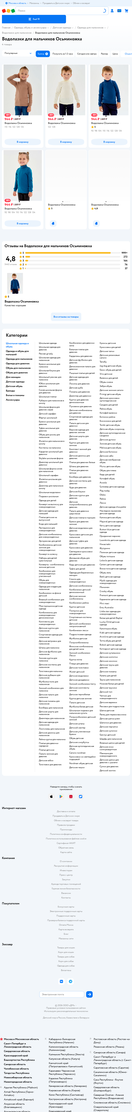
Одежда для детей (47, 500)
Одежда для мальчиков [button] (19, 359)
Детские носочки (108, 661)
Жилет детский (77, 672)
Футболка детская (78, 638)
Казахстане (71, 1017)
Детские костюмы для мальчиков (50, 666)
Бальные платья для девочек (78, 350)
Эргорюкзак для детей (50, 541)
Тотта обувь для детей (110, 641)
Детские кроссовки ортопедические (109, 399)
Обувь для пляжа (108, 470)
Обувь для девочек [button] (17, 372)
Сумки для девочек (109, 766)
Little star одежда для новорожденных (110, 612)
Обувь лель (105, 572)
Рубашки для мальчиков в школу (51, 402)
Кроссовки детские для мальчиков (81, 535)
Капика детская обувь (110, 517)
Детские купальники (110, 653)
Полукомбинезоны (79, 642)
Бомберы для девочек (80, 477)
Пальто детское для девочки (79, 424)
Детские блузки (77, 491)
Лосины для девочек (79, 383)
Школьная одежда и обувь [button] (17, 345)
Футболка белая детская (81, 706)
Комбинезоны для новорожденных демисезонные (48, 615)
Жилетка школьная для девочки (50, 480)
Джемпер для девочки (80, 396)
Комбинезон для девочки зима (81, 344)
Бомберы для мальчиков (51, 708)
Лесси (103, 503)
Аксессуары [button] (13, 399)
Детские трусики (108, 688)
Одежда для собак (66, 965)
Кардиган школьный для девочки (51, 453)
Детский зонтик (108, 770)
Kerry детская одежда (110, 525)
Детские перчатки (109, 726)
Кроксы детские (108, 343)
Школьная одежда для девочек (49, 348)
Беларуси (84, 1017)
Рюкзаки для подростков (112, 706)
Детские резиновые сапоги (110, 356)
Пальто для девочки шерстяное (79, 512)
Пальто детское (77, 702)
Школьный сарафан (48, 475)
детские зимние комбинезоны (77, 597)
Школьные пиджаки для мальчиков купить (81, 711)
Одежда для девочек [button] (18, 363)
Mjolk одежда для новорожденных (108, 582)
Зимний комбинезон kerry (82, 684)
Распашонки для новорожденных (47, 529)
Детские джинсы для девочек (79, 457)
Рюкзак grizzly (46, 353)
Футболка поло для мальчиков (48, 683)
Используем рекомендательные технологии (66, 1011)
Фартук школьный (48, 418)
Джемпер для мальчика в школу (51, 487)
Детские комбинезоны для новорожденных (50, 535)
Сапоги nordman (77, 753)
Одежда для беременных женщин (81, 574)
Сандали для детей (109, 405)
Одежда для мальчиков (90, 27)
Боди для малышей (48, 524)
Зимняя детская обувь (110, 443)
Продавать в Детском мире (66, 816)
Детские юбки (46, 760)
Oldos (103, 495)
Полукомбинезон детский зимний (82, 718)
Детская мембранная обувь (110, 461)
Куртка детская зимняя (80, 698)
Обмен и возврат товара (66, 820)
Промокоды (66, 829)
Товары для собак (66, 956)
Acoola (103, 482)
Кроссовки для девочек (81, 547)
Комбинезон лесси (78, 630)
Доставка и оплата (66, 811)
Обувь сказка (106, 382)
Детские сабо (106, 456)
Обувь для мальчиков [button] (18, 368)
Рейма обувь (106, 409)
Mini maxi (104, 603)
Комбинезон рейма (79, 603)
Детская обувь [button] (14, 386)
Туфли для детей (77, 569)
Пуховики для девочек (80, 406)
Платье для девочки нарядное (48, 744)
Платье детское (46, 750)
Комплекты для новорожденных (47, 623)
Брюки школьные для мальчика (49, 365)
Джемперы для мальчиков (52, 718)
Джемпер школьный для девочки (51, 463)
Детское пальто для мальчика (48, 696)
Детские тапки (107, 351)
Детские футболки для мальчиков (50, 653)
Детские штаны (77, 723)
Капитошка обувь (108, 628)
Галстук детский (108, 735)
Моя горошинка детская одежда (51, 607)
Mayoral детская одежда (111, 521)
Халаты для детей (108, 675)
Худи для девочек (77, 487)
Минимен (104, 587)
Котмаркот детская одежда (113, 649)
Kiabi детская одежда (110, 632)
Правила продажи (66, 825)
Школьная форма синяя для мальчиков (50, 470)
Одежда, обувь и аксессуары (30, 27)
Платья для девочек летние (78, 471)
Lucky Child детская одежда (109, 623)
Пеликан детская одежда (112, 552)
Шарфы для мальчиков (111, 739)
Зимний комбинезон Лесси (79, 654)
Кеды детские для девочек (82, 564)
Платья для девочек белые (82, 462)
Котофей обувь (107, 478)
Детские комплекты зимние (79, 689)
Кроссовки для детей (110, 347)
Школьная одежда (48, 343)
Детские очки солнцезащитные (108, 748)
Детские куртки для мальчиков (49, 629)
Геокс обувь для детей (110, 370)
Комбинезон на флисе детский (50, 594)
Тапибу (103, 362)
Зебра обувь (106, 386)
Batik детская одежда (110, 576)
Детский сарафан (47, 413)
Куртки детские (77, 607)
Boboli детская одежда (111, 645)
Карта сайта (66, 852)
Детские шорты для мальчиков (48, 713)
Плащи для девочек (78, 663)
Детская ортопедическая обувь (81, 747)
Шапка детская (107, 710)
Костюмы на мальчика (50, 448)
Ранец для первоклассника (113, 714)
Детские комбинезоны (80, 586)
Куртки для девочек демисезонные (79, 401)
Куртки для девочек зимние (79, 444)
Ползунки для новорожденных (77, 612)
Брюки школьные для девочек (49, 423)
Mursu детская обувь (110, 466)
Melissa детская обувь (110, 448)
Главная (6, 27)
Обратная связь (66, 847)
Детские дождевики (79, 680)
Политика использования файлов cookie (66, 838)
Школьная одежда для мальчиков (49, 359)
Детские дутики (108, 439)
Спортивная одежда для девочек (81, 418)
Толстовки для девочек (50, 764)
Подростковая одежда (80, 634)
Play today (105, 491)
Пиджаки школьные (49, 496)
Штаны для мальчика (49, 648)
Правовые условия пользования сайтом (66, 1008)
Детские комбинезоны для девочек (80, 411)
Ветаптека (66, 970)
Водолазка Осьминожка (22, 301)
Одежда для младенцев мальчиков (50, 588)
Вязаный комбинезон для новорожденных (51, 601)
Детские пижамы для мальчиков (49, 702)
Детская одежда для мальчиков (48, 723)
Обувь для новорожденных (47, 581)
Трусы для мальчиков (110, 679)
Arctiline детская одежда (112, 636)
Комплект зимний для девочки (80, 450)
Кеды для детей (107, 474)
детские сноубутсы (79, 742)
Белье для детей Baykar (111, 618)
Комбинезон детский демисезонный (80, 591)
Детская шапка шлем (110, 718)
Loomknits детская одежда (113, 540)
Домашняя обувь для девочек (79, 559)
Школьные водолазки (49, 492)
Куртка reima (75, 659)
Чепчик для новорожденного (108, 697)
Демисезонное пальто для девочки (82, 367)
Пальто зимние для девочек (48, 755)
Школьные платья (47, 396)
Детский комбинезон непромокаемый (80, 625)
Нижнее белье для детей (112, 684)
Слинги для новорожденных (77, 580)
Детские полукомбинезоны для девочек (80, 504)
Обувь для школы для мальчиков (49, 436)
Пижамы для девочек (79, 392)
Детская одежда (62, 27)
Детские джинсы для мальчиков (49, 734)
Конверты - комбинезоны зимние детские (51, 565)
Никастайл (105, 544)
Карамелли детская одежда (113, 599)
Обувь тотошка (107, 556)
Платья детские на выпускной (48, 518)
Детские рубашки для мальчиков (49, 676)
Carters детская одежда (111, 564)
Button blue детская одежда (109, 530)
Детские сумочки (108, 731)
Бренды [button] (10, 390)
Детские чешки (77, 767)
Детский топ (106, 692)
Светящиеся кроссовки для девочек (80, 553)
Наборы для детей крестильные (48, 559)
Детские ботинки (108, 452)
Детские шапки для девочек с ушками (109, 761)
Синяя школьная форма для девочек (50, 391)
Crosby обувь (106, 591)
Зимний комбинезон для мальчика (51, 689)
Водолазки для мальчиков (17, 32)
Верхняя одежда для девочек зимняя (79, 431)
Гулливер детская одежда (112, 486)
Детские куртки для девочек (79, 496)
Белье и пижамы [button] (15, 395)
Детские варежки (108, 702)
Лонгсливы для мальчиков (52, 729)
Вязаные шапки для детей (112, 743)
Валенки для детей (109, 378)
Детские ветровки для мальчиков (50, 642)
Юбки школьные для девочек (49, 384)
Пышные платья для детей (82, 373)
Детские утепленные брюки (79, 733)
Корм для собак (66, 961)
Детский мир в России (54, 1017)
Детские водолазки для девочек (80, 529)
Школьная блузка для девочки (49, 372)
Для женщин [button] (13, 377)
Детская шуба (76, 388)
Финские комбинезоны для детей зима (81, 647)
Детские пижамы (108, 671)
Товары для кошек (66, 947)
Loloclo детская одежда (111, 560)
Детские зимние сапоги (111, 390)
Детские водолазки (79, 676)
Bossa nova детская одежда (113, 568)
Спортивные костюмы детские (80, 618)
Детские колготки (109, 657)
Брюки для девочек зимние (79, 523)
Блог (66, 934)
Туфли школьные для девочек (49, 429)
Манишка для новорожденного (108, 754)
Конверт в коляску (48, 554)
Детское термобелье (79, 694)
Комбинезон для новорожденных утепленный (47, 574)
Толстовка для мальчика (50, 671)
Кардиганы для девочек (80, 356)
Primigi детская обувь (110, 394)
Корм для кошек (66, 952)
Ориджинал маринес (110, 536)
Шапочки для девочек (110, 722)
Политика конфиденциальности (66, 834)
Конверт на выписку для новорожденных (51, 505)
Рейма (103, 499)
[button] (34, 19)
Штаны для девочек (79, 466)
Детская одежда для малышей (48, 512)
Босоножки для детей (110, 421)
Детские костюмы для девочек (80, 482)
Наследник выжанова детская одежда (110, 512)
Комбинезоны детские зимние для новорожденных (50, 547)
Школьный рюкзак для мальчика (50, 378)
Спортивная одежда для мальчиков (50, 636)
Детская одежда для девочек (79, 378)
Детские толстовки (79, 667)
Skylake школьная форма (51, 458)
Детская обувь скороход (112, 429)
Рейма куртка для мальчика (52, 739)
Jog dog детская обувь (110, 366)
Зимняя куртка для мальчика (48, 659)
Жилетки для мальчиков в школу (51, 442)
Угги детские (106, 374)
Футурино (105, 548)
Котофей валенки (108, 413)
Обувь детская (76, 738)
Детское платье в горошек (82, 517)
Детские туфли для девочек (78, 542)
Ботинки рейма (107, 417)
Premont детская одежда (112, 595)
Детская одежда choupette (113, 507)
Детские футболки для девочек (80, 361)
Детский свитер (77, 727)
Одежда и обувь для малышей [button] (17, 353)
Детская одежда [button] (15, 381)
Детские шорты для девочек (79, 437)
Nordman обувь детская (81, 763)
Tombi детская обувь (110, 425)
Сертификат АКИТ (66, 843)
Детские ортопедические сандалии (112, 434)
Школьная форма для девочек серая (49, 408)
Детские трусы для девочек (109, 666)
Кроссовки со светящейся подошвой (82, 758)
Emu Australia (106, 607)
